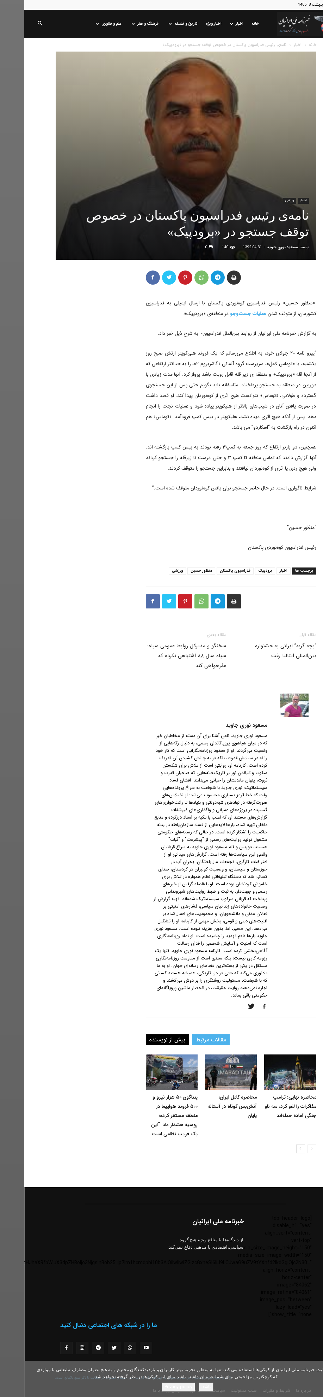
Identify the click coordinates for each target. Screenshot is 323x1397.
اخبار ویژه (189, 24)
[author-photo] (270, 715)
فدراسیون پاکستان (210, 571)
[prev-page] (287, 1149)
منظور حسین (177, 571)
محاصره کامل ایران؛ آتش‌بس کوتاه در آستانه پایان (207, 1106)
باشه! (181, 1387)
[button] (15, 24)
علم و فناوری (84, 24)
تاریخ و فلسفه (158, 24)
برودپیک (241, 571)
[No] (314, 1379)
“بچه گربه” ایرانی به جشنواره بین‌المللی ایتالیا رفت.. (261, 651)
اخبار (212, 24)
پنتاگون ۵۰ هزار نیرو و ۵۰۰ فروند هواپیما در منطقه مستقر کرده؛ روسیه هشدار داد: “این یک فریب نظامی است (150, 1115)
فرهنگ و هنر (120, 24)
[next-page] (276, 1149)
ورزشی (265, 200)
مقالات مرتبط (187, 1039)
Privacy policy (154, 1387)
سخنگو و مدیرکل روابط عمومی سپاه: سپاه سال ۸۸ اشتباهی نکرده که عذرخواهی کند (162, 656)
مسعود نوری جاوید (258, 247)
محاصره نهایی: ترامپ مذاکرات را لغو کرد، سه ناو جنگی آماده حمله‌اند (266, 1106)
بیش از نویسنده (143, 1039)
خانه (231, 24)
